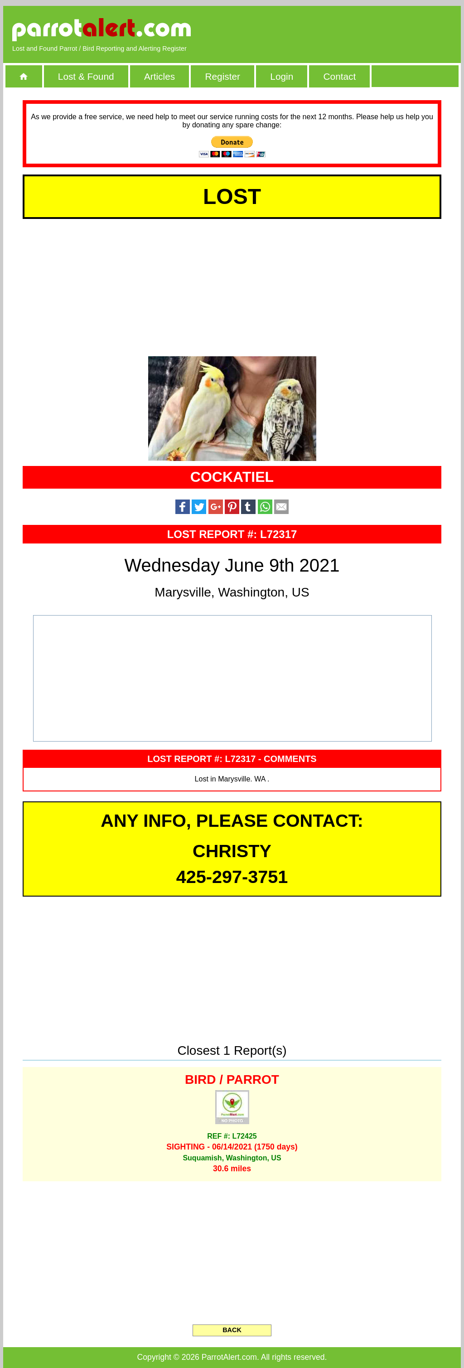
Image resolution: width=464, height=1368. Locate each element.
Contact (340, 76)
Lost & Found (86, 76)
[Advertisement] (348, 29)
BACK (232, 1330)
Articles (159, 76)
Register (222, 76)
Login (281, 76)
